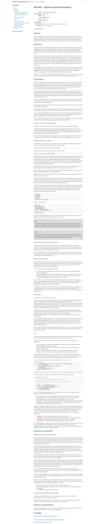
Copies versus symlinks (19, 17)
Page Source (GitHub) (17, 31)
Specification (16, 10)
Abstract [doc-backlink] (37, 33)
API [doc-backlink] (35, 333)
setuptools (51, 468)
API (15, 20)
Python (32, 1)
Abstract (15, 8)
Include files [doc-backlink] (37, 294)
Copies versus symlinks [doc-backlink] (41, 258)
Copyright (15, 28)
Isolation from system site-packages (21, 12)
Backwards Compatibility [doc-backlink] (43, 431)
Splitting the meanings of (21, 22)
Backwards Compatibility (18, 21)
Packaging (44, 18)
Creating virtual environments (20, 13)
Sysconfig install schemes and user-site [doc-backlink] (46, 242)
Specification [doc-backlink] (39, 79)
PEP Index (37, 1)
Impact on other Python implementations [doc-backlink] (46, 493)
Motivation (16, 9)
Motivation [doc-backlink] (38, 44)
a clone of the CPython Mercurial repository (61, 508)
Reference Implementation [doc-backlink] (44, 505)
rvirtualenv (36, 57)
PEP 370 (36, 135)
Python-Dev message (47, 25)
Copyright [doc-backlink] (37, 513)
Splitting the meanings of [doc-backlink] (45, 434)
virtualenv (60, 49)
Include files (16, 18)
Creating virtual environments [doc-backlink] (43, 140)
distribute (61, 468)
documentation (39, 454)
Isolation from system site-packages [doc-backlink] (45, 123)
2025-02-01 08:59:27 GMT (46, 522)
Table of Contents (39, 28)
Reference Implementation (19, 26)
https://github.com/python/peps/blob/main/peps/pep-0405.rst (51, 519)
